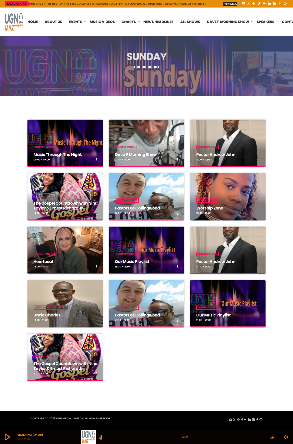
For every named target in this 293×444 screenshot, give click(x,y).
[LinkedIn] (269, 3)
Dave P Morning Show (136, 154)
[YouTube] (243, 3)
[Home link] (14, 22)
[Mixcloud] (264, 3)
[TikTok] (259, 3)
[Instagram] (274, 3)
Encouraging (208, 147)
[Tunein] (254, 3)
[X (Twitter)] (248, 3)
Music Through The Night (58, 154)
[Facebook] (280, 3)
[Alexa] (285, 3)
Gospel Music (44, 147)
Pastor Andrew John (215, 154)
